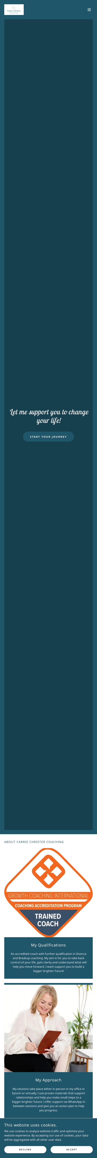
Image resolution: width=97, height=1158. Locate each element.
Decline (25, 1149)
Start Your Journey (48, 436)
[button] (89, 9)
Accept (71, 1149)
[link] (14, 9)
